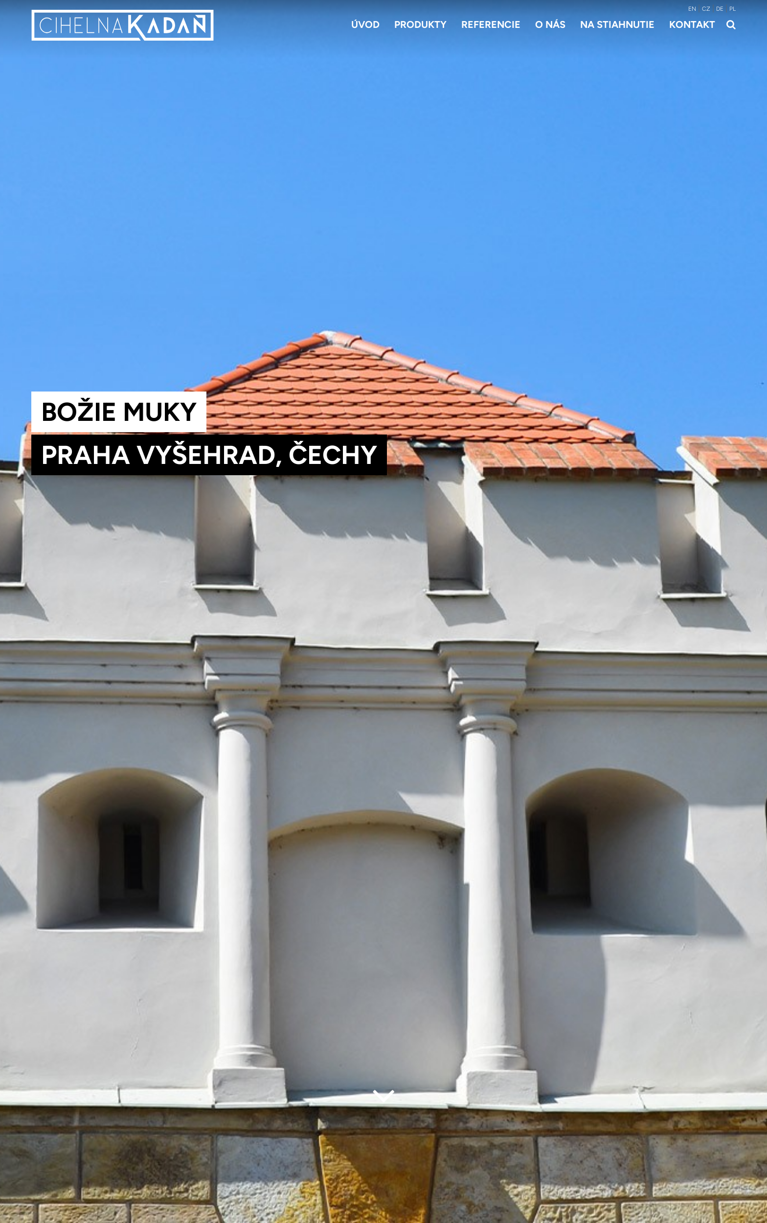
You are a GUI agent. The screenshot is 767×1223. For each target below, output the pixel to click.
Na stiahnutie (617, 24)
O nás (550, 24)
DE (719, 8)
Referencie (490, 24)
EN (692, 8)
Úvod (365, 24)
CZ (706, 8)
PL (732, 8)
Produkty (420, 24)
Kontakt (692, 24)
